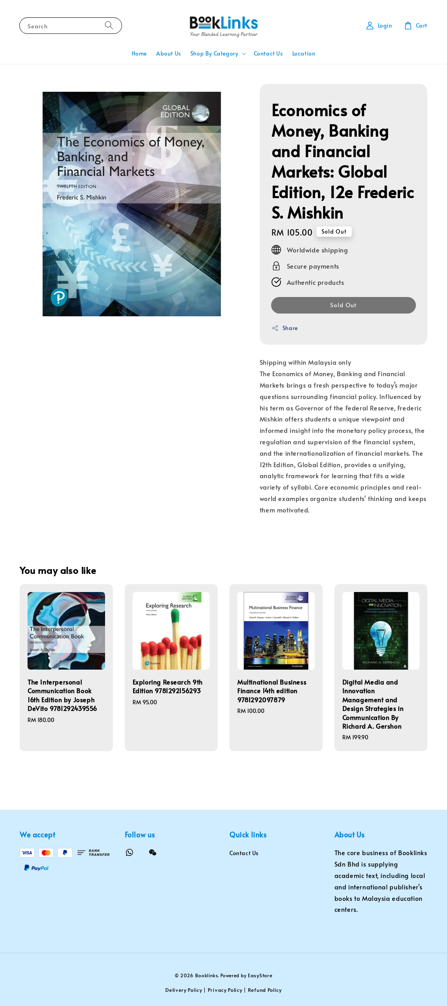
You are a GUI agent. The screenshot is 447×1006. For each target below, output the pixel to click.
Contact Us (268, 53)
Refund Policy (265, 989)
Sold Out (343, 305)
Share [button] (285, 328)
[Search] (109, 25)
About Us (168, 53)
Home (139, 53)
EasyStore (260, 975)
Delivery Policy (183, 989)
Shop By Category (214, 53)
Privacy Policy (225, 989)
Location (304, 53)
